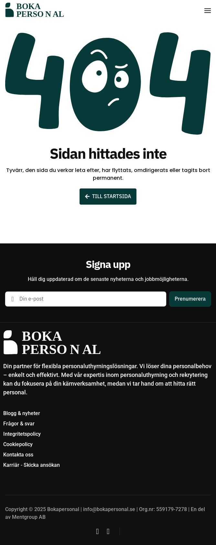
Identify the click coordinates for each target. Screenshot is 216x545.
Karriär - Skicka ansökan (31, 465)
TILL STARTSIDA (108, 196)
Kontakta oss (18, 455)
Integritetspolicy (22, 434)
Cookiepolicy (18, 444)
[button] (207, 10)
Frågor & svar (19, 424)
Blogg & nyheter (21, 413)
